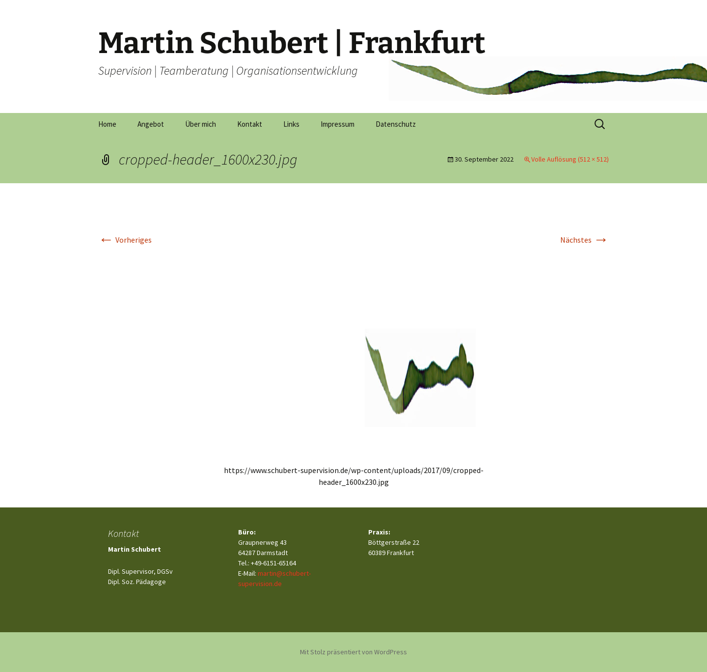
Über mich (200, 124)
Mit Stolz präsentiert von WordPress (353, 651)
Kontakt (249, 124)
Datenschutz (396, 124)
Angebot (150, 124)
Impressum (337, 124)
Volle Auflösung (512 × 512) (570, 159)
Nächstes (584, 240)
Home (107, 124)
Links (291, 124)
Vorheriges (125, 240)
